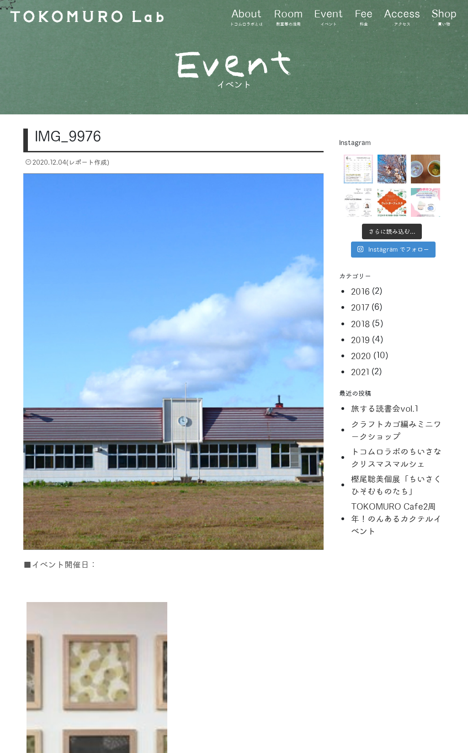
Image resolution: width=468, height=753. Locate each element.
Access (402, 17)
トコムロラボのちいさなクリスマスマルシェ (396, 458)
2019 (360, 340)
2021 (360, 372)
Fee (363, 17)
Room (288, 17)
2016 (360, 291)
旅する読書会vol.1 (384, 409)
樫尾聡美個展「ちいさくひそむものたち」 (396, 485)
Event (328, 17)
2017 (360, 307)
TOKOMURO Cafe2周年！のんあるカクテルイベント (396, 519)
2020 (361, 356)
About (246, 17)
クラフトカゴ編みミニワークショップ (396, 430)
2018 (360, 324)
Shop (444, 17)
